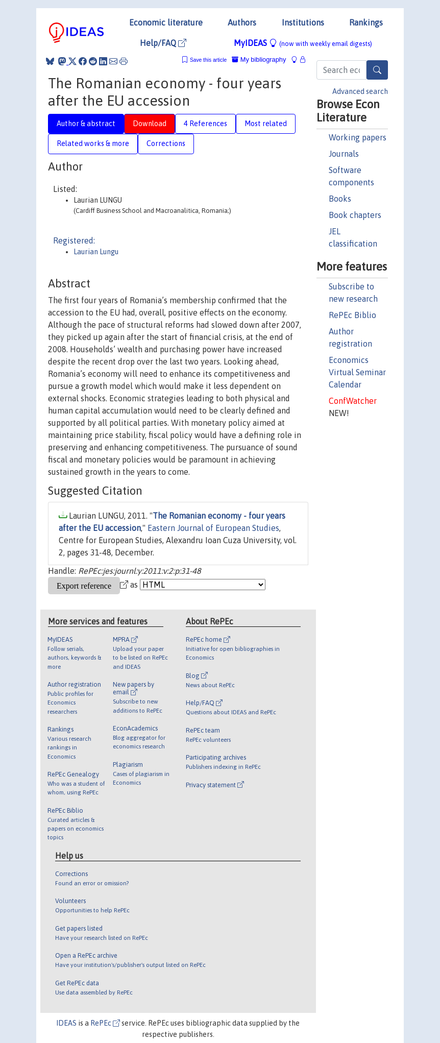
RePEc (105, 1023)
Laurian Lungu (96, 252)
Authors (242, 22)
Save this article (208, 60)
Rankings (366, 22)
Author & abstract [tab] (86, 123)
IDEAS (66, 1023)
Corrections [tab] (165, 143)
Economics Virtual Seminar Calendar (357, 372)
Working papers (357, 137)
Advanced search (360, 91)
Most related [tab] (266, 123)
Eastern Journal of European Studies (213, 527)
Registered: (74, 240)
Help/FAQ (163, 42)
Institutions (303, 22)
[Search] (377, 70)
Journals (344, 153)
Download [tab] (149, 123)
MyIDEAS (303, 42)
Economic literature (166, 22)
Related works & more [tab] (93, 143)
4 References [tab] (205, 123)
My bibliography (259, 59)
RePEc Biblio (352, 315)
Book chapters (355, 215)
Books (340, 198)
